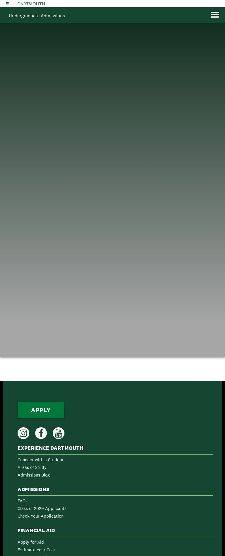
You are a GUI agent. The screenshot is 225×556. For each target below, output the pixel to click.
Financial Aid (36, 530)
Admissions (34, 489)
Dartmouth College (31, 3)
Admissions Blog (34, 475)
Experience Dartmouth (50, 448)
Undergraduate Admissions (37, 16)
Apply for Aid (31, 542)
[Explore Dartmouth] (7, 3)
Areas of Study (32, 467)
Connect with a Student (41, 459)
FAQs (23, 501)
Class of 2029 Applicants (42, 508)
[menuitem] (115, 462)
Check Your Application (41, 516)
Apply (41, 410)
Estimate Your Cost (36, 549)
